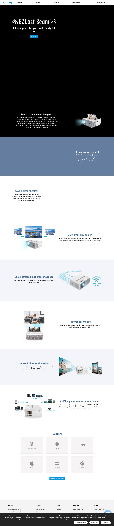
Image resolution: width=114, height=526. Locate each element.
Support (37, 2)
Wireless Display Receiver (15, 512)
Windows (57, 467)
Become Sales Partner (100, 509)
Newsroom (55, 2)
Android (57, 448)
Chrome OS (82, 467)
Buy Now (34, 37)
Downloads (39, 512)
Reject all (94, 522)
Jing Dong (60, 512)
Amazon (59, 509)
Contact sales (97, 512)
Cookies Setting (81, 522)
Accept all (106, 522)
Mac (31, 467)
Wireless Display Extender (15, 509)
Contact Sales (100, 2)
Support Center (40, 509)
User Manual (32, 448)
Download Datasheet (57, 478)
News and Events (78, 509)
